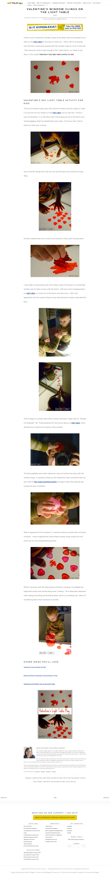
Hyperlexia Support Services (31, 837)
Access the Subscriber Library (31, 846)
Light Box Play (37, 778)
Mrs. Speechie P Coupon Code (31, 854)
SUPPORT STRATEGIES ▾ (74, 3)
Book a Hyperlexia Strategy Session (54, 830)
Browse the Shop (28, 841)
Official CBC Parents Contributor (76, 839)
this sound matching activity (45, 482)
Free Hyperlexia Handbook (30, 828)
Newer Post (4, 797)
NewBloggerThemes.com (51, 872)
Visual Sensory (71, 782)
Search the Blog (28, 843)
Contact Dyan (48, 826)
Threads (54, 771)
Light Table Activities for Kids (52, 778)
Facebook (48, 771)
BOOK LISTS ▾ (87, 3)
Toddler (39, 782)
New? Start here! (28, 826)
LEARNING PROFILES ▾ (58, 3)
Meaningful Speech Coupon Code (32, 852)
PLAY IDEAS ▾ (97, 3)
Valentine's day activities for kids (54, 782)
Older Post (106, 797)
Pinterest (43, 771)
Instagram (37, 771)
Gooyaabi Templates (77, 872)
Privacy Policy (48, 837)
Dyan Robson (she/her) (57, 748)
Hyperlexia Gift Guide (29, 839)
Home (55, 797)
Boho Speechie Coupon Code (31, 857)
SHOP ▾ (30, 5)
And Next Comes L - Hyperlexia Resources (48, 869)
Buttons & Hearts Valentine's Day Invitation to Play (41, 676)
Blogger (96, 872)
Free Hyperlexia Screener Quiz (31, 835)
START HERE (31, 3)
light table (38, 42)
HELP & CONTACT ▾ (39, 5)
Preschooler (75, 778)
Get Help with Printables (51, 828)
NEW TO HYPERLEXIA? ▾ (44, 3)
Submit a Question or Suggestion (53, 835)
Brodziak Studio (23, 872)
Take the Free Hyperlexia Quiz (52, 832)
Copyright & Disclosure (51, 839)
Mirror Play (67, 778)
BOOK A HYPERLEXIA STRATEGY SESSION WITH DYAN (55, 817)
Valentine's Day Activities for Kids (35, 667)
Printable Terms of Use (51, 841)
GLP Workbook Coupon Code (31, 859)
